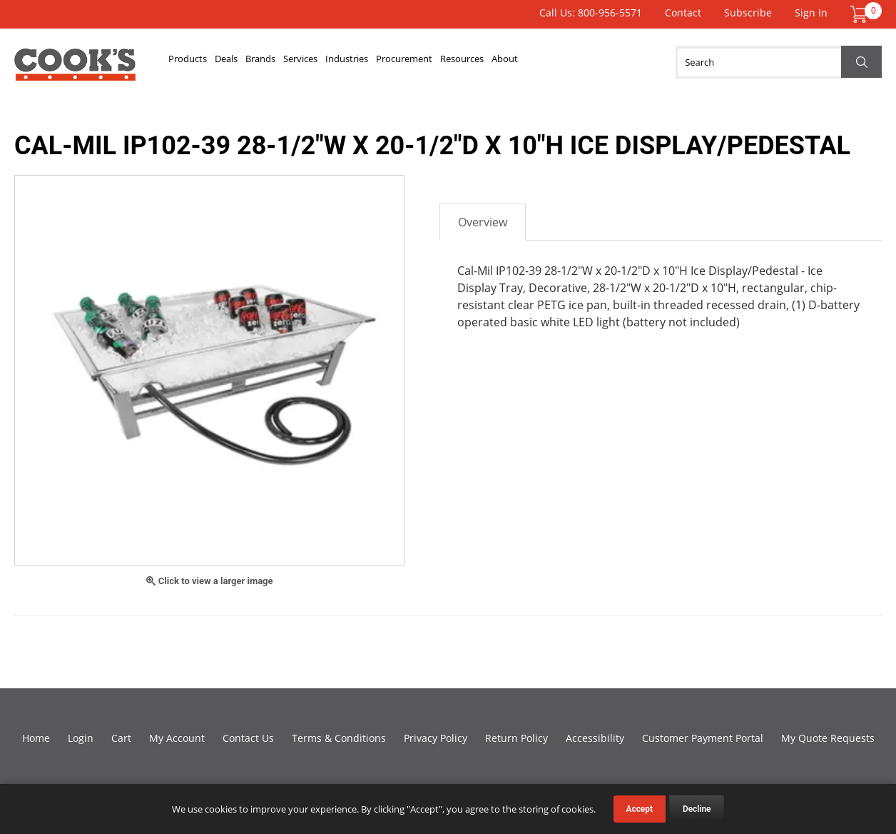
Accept (639, 809)
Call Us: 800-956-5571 (590, 12)
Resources (545, 62)
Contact (683, 12)
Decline (697, 809)
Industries (401, 62)
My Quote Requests (828, 738)
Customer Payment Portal (702, 738)
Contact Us (248, 738)
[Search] (779, 62)
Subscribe (748, 12)
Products (193, 62)
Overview (482, 222)
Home (36, 738)
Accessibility (595, 738)
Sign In (811, 12)
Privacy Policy (435, 738)
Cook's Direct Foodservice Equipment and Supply (75, 70)
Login (80, 738)
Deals (244, 62)
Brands (290, 62)
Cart (121, 738)
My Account (177, 738)
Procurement (473, 62)
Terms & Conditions (339, 738)
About (600, 62)
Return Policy (516, 738)
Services (342, 62)
